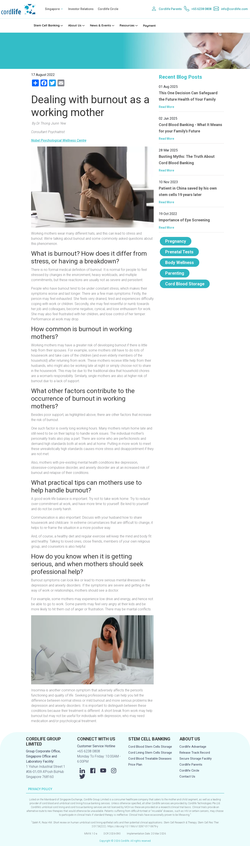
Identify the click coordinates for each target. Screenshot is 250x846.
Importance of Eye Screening (184, 220)
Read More (166, 107)
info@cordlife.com (234, 9)
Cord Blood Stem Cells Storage (150, 747)
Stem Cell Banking (47, 25)
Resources (127, 25)
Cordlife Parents (170, 9)
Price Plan (135, 764)
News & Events (100, 25)
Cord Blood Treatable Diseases (150, 758)
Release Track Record (194, 753)
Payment (149, 26)
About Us (74, 25)
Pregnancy (175, 241)
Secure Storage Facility (195, 758)
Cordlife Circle (108, 9)
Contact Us (187, 776)
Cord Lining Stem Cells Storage (150, 753)
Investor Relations (81, 9)
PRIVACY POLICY (40, 789)
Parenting (174, 273)
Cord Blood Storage (184, 283)
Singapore (52, 9)
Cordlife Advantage (192, 747)
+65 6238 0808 (201, 9)
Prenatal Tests (179, 251)
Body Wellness (179, 262)
